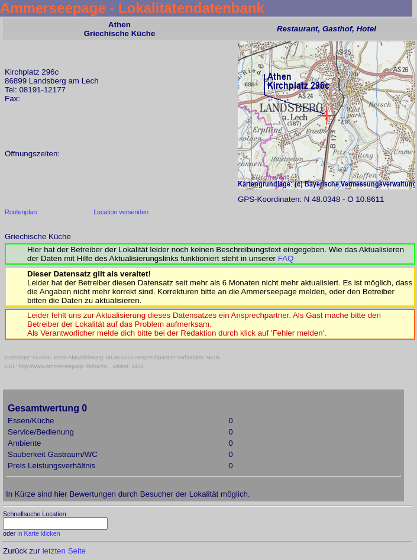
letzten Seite (64, 550)
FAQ (286, 258)
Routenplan (21, 211)
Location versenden (120, 211)
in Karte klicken (38, 533)
